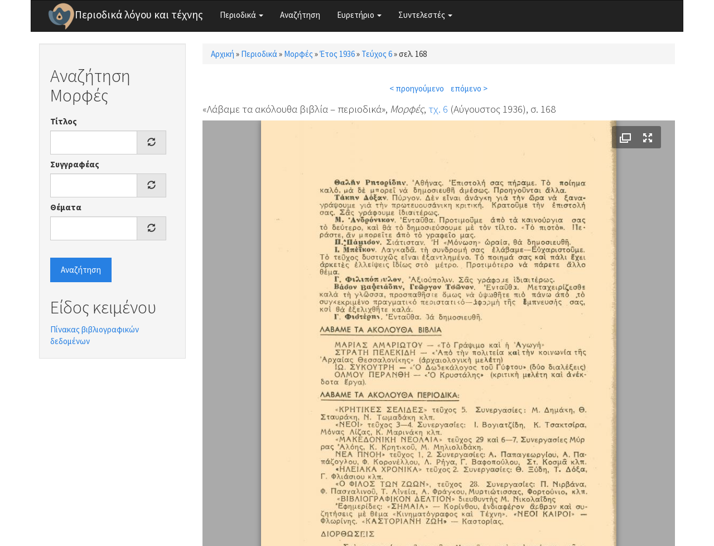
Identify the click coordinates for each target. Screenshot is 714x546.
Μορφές (298, 54)
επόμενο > (469, 88)
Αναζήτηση (300, 14)
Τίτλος (63, 121)
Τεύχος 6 (376, 54)
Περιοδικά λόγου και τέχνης (139, 14)
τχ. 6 (438, 108)
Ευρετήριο (359, 14)
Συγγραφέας (74, 164)
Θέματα (65, 207)
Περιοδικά (241, 14)
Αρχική (222, 54)
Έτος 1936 (337, 54)
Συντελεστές (425, 14)
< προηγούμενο (416, 88)
